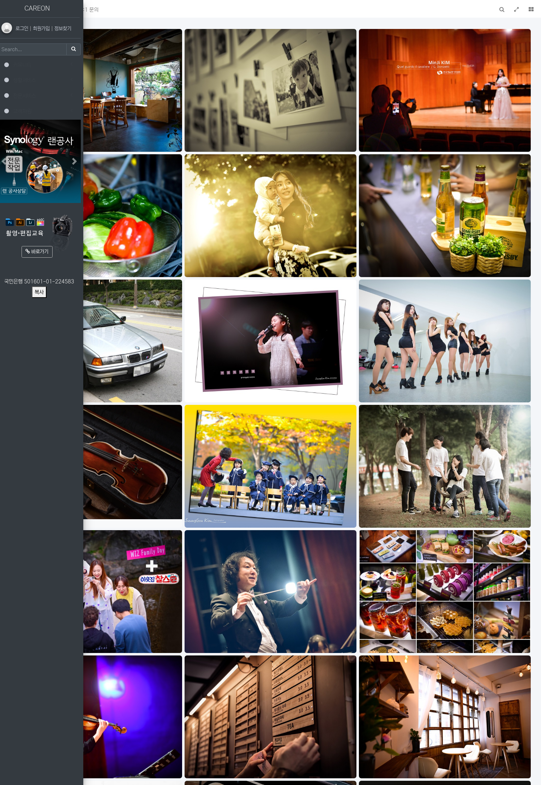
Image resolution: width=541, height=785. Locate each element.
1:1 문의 (177, 10)
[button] (98, 8)
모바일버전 (524, 776)
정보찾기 (67, 28)
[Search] (37, 49)
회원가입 (47, 28)
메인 (114, 10)
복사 (44, 292)
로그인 (27, 28)
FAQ (153, 10)
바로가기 (42, 251)
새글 (133, 10)
